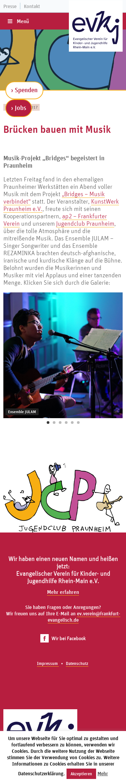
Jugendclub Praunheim (85, 223)
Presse (9, 6)
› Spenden (24, 90)
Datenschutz (77, 663)
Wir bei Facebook (63, 638)
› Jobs (18, 107)
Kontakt (32, 6)
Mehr (102, 773)
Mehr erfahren (63, 592)
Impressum (48, 663)
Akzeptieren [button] (81, 774)
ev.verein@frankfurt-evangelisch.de (84, 616)
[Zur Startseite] (95, 29)
